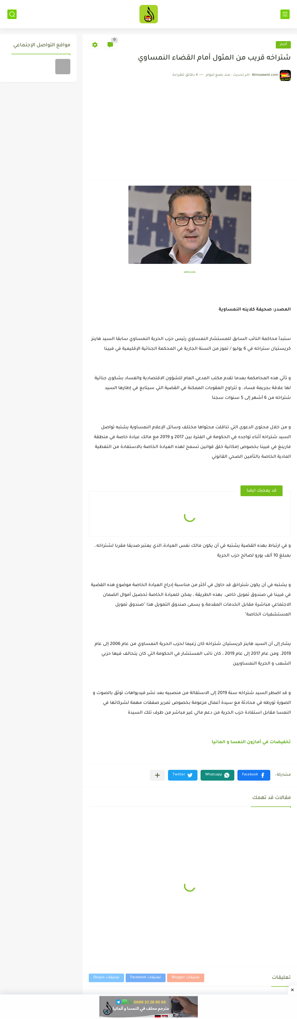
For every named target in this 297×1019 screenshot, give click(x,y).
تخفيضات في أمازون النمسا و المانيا (251, 742)
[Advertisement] (190, 127)
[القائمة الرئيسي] (285, 14)
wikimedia (190, 272)
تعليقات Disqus (106, 978)
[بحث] (12, 14)
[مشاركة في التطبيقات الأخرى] (157, 775)
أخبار (283, 45)
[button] (253, 775)
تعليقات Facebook (145, 978)
